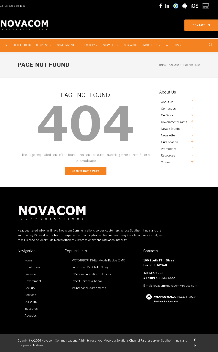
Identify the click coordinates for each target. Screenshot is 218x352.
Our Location (169, 142)
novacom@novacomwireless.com (174, 285)
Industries (150, 45)
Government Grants (174, 122)
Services (109, 45)
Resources (168, 155)
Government (65, 45)
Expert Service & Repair (87, 281)
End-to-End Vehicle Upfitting (90, 267)
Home (5, 45)
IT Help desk (22, 45)
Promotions (169, 148)
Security (89, 45)
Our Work (131, 45)
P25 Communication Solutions (91, 274)
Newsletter (168, 135)
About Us (172, 45)
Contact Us (201, 25)
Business (42, 45)
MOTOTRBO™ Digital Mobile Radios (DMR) (98, 260)
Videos (165, 162)
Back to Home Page (85, 170)
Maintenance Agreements (89, 288)
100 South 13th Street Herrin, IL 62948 (159, 263)
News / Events (170, 128)
